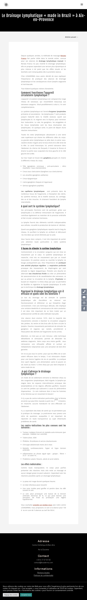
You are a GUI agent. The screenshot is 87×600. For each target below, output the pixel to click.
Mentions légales (43, 572)
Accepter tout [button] (26, 595)
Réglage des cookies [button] (11, 595)
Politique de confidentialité (43, 575)
